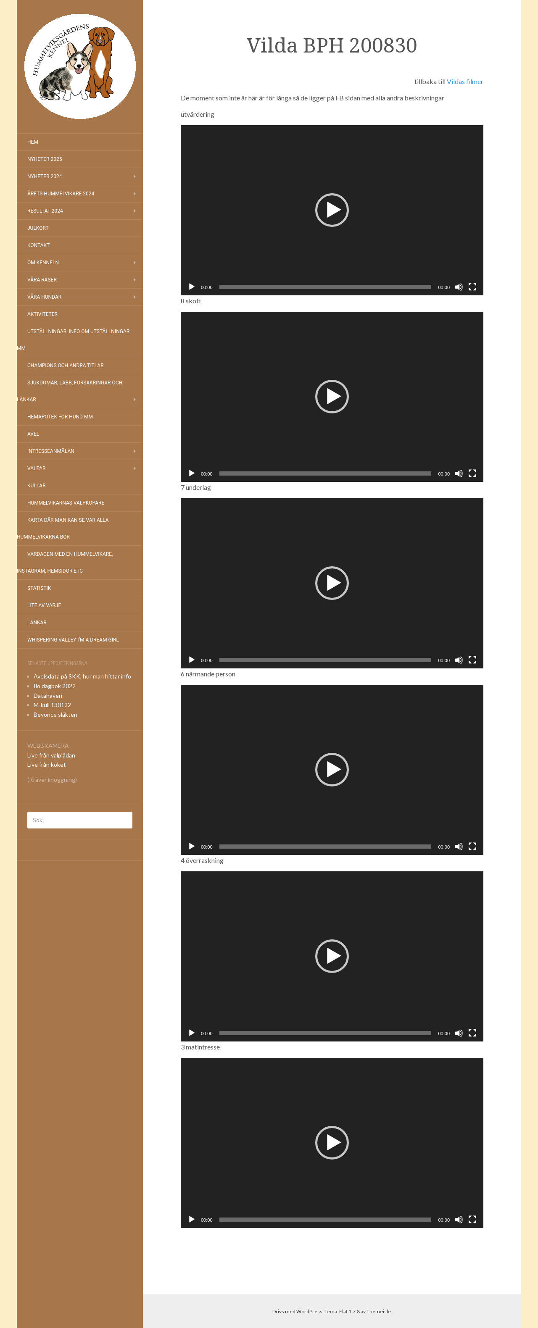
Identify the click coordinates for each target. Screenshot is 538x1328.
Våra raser (42, 280)
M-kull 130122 (52, 704)
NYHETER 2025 (44, 159)
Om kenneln (43, 263)
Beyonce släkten (55, 714)
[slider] (325, 287)
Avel (33, 434)
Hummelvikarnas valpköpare (65, 503)
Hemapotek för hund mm (60, 417)
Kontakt (38, 245)
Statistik (39, 588)
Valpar (36, 468)
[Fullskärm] (472, 287)
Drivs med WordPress (297, 1311)
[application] (332, 210)
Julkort (38, 228)
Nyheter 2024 (44, 176)
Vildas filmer (465, 81)
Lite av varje (44, 605)
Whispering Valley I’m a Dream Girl (73, 640)
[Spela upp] (191, 287)
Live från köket (46, 764)
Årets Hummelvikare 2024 (60, 194)
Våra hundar (44, 297)
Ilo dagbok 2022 (55, 685)
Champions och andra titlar (65, 365)
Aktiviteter (42, 314)
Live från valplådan (51, 755)
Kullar (36, 486)
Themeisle (379, 1311)
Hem (32, 142)
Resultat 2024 (45, 211)
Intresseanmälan (50, 451)
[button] (332, 210)
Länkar (37, 623)
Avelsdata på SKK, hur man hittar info (82, 676)
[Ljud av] (459, 287)
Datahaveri (48, 695)
